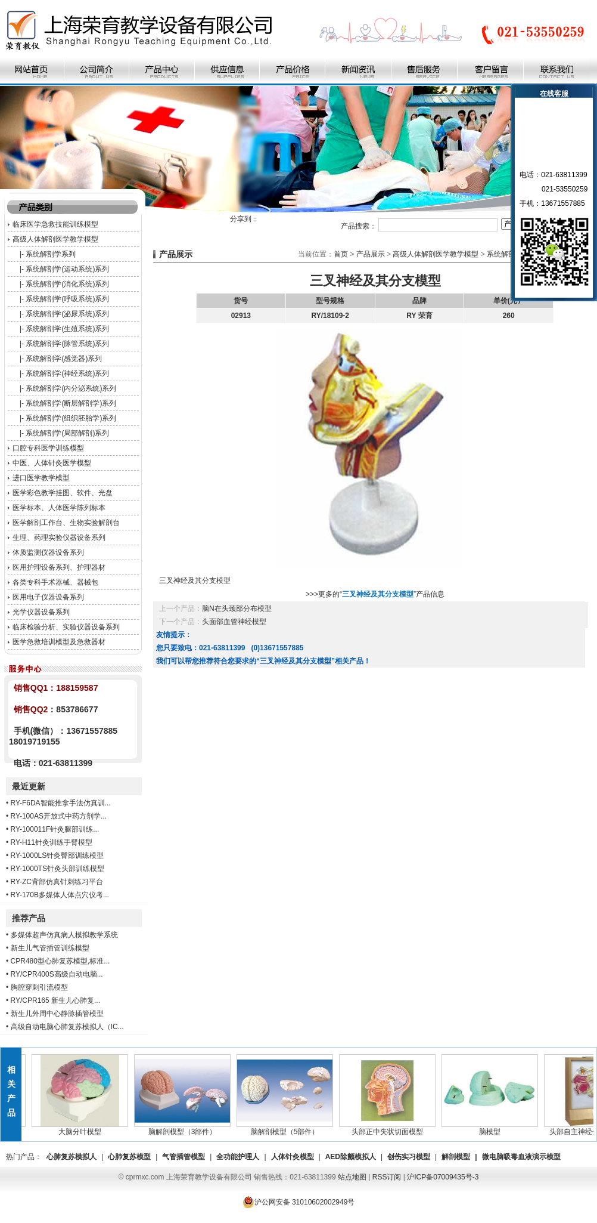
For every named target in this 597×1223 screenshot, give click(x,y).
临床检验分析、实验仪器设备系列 (66, 627)
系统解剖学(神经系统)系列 (67, 373)
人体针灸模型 (292, 1157)
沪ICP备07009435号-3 (442, 1177)
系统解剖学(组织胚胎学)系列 (71, 418)
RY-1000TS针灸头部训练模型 (57, 868)
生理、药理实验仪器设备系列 (59, 537)
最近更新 (28, 786)
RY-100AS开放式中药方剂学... (59, 816)
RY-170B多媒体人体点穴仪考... (60, 895)
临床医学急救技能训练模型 (55, 224)
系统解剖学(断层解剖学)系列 (71, 403)
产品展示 (370, 254)
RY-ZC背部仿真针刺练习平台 (57, 882)
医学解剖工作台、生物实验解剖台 (66, 522)
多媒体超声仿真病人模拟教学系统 (64, 935)
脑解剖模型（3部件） (186, 1128)
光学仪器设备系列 (41, 612)
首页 (341, 254)
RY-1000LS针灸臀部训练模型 (57, 855)
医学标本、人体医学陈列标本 (59, 508)
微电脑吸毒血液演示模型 (521, 1157)
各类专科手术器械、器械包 (55, 582)
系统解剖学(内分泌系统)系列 (71, 388)
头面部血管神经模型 (234, 621)
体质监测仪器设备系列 (48, 552)
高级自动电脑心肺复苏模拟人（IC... (67, 1027)
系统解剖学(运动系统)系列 (67, 269)
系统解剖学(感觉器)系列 (64, 358)
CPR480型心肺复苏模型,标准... (60, 961)
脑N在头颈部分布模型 (237, 608)
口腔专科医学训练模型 (48, 448)
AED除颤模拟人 (350, 1157)
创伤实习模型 (408, 1157)
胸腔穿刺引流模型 (39, 987)
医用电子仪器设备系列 (48, 597)
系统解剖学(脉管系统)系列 (67, 343)
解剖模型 (455, 1157)
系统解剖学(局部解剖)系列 (67, 433)
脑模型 (493, 1128)
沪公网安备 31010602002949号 (298, 1202)
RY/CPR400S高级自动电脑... (57, 974)
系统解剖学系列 (51, 254)
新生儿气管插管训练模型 (50, 948)
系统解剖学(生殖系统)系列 (67, 329)
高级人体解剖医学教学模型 (55, 239)
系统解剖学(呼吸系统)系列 (67, 299)
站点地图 (352, 1177)
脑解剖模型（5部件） (288, 1128)
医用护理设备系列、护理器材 (59, 567)
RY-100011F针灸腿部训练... (55, 829)
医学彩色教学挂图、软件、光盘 (63, 493)
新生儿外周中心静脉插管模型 (57, 1013)
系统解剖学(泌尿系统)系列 (67, 314)
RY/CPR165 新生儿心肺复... (55, 1000)
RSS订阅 (387, 1177)
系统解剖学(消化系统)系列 (67, 284)
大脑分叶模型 (83, 1128)
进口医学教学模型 (41, 478)
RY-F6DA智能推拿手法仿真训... (61, 803)
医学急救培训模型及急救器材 (59, 642)
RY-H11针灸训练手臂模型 (51, 842)
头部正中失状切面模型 (391, 1128)
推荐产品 (28, 918)
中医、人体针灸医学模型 (52, 463)
